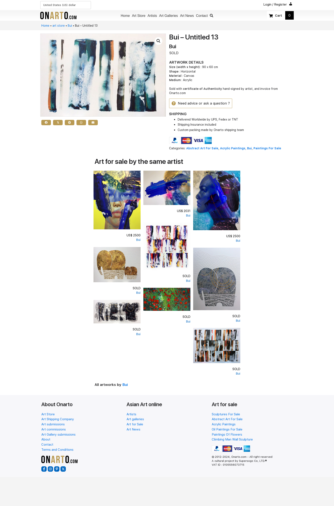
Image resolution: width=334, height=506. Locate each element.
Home (45, 25)
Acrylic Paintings (232, 148)
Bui (70, 25)
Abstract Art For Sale (202, 148)
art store (58, 25)
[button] (211, 15)
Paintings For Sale (267, 148)
